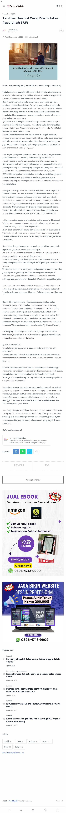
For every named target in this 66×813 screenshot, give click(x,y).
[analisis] (8, 743)
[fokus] (7, 749)
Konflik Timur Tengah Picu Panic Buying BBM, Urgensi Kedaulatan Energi (33, 722)
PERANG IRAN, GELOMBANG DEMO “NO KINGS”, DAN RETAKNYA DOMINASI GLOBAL (32, 691)
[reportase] (11, 671)
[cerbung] (34, 743)
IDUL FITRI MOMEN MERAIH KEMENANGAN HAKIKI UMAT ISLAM (33, 707)
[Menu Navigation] (3, 6)
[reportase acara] (21, 671)
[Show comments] (57, 809)
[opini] (10, 656)
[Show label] (13, 755)
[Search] (62, 6)
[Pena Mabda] (12, 30)
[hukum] (19, 749)
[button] (58, 6)
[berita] (21, 743)
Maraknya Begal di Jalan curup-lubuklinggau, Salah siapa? (33, 661)
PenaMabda (13, 803)
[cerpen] (47, 743)
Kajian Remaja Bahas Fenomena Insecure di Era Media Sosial (34, 676)
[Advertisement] (33, 780)
